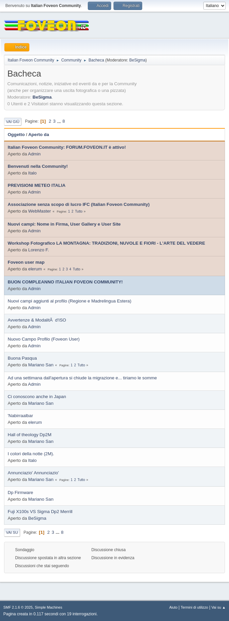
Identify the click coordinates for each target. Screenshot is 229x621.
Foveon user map (26, 262)
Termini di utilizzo (194, 607)
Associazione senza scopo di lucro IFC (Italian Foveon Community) (79, 204)
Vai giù (12, 122)
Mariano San (41, 364)
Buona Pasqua (22, 358)
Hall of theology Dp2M (29, 434)
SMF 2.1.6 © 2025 (18, 607)
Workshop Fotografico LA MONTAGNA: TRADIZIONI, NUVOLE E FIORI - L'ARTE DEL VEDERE (106, 243)
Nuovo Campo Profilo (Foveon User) (44, 339)
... (59, 121)
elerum (35, 268)
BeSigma (137, 60)
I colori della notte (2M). (31, 453)
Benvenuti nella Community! (38, 166)
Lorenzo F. (38, 249)
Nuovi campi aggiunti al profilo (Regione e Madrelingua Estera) (69, 300)
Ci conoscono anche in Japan (37, 396)
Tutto (78, 211)
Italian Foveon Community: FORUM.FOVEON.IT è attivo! (67, 147)
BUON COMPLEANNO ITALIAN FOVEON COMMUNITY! (65, 281)
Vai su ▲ (218, 607)
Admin (34, 153)
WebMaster (39, 211)
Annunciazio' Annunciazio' (33, 472)
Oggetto (16, 134)
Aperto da (38, 134)
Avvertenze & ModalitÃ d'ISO (37, 320)
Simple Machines (48, 607)
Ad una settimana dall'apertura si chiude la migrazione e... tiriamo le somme (82, 377)
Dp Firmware (20, 492)
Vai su (12, 532)
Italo (32, 172)
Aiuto (173, 607)
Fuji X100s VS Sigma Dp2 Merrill (40, 511)
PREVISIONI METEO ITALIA (36, 185)
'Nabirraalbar (20, 415)
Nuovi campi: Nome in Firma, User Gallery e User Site (64, 224)
